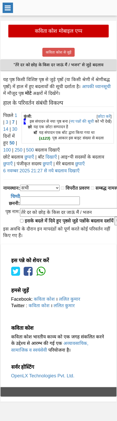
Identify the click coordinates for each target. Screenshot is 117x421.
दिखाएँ (51, 157)
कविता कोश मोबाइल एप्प (58, 31)
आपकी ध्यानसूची (96, 86)
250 (18, 150)
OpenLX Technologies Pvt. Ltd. (43, 375)
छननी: (14, 200)
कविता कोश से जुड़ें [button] (58, 52)
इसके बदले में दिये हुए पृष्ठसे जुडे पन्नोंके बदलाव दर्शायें (69, 220)
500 (30, 150)
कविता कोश (44, 299)
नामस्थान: (11, 188)
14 (5, 129)
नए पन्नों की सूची (82, 121)
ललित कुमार (69, 299)
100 (7, 150)
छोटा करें (104, 116)
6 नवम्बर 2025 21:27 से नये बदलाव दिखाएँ (41, 170)
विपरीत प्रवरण (77, 188)
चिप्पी (15, 196)
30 (14, 129)
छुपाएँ (29, 157)
